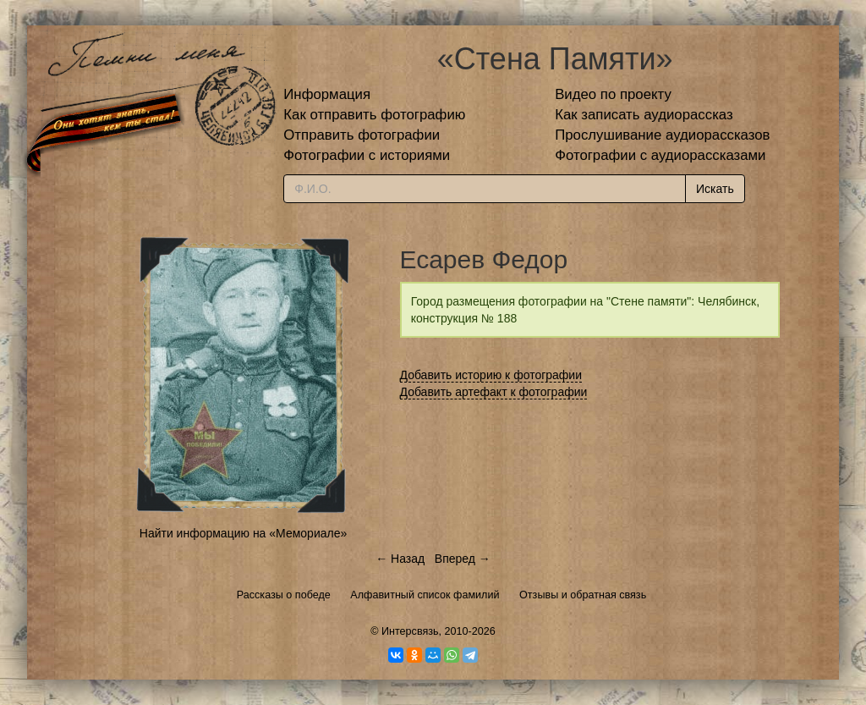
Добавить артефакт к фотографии (494, 392)
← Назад (400, 558)
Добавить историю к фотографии (491, 375)
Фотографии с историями (366, 155)
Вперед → (463, 558)
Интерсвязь (410, 631)
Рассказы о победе (284, 595)
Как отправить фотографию (374, 115)
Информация (326, 94)
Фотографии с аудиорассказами (660, 155)
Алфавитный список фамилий (424, 595)
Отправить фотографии (361, 135)
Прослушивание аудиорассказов (662, 135)
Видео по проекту (613, 94)
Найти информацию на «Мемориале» (243, 533)
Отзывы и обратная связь (582, 595)
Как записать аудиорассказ (644, 115)
